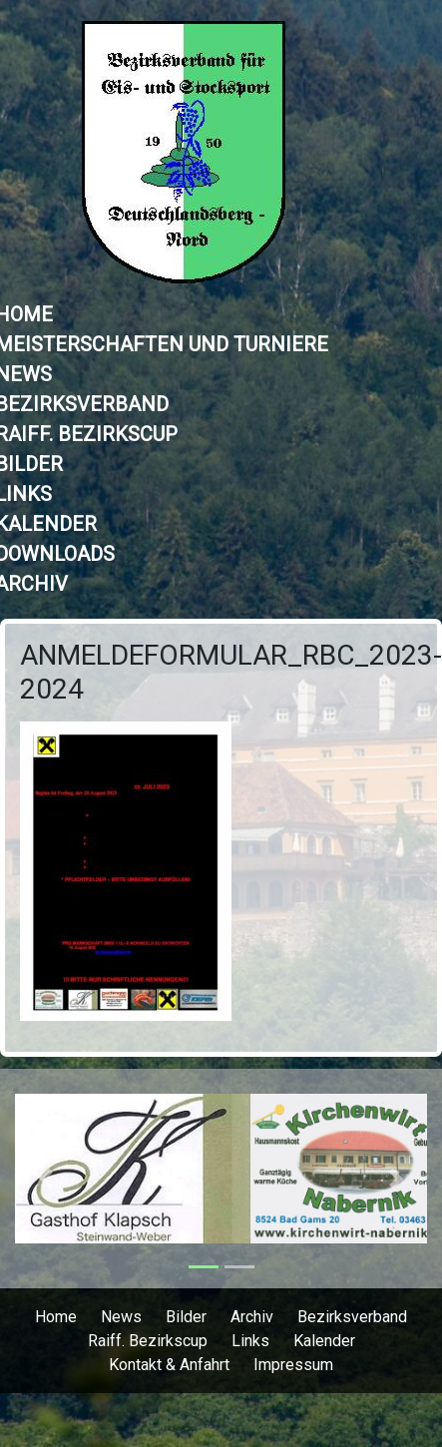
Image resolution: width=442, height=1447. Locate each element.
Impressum (293, 1364)
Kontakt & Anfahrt (169, 1364)
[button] (46, 1178)
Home (56, 1316)
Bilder (186, 1316)
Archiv (251, 1316)
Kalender (324, 1340)
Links (250, 1340)
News (121, 1316)
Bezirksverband (352, 1316)
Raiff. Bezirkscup (148, 1340)
